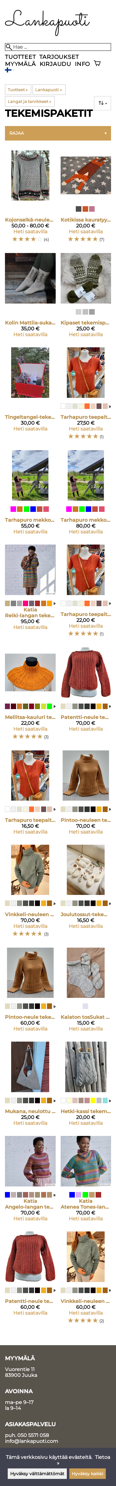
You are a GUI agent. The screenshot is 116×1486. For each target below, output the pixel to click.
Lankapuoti (48, 89)
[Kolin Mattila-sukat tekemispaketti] (30, 297)
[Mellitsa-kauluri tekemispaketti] (30, 696)
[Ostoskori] (97, 63)
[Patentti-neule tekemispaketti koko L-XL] (86, 696)
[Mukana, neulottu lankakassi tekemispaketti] (30, 1086)
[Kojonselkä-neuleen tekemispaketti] (30, 199)
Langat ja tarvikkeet (29, 101)
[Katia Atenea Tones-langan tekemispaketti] (86, 1181)
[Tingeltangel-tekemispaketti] (30, 396)
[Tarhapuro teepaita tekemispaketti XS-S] (30, 795)
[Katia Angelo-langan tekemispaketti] (30, 1181)
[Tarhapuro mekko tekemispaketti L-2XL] (86, 495)
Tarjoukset (59, 56)
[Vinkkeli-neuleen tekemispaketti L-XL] (30, 894)
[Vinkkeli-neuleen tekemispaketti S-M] (86, 1280)
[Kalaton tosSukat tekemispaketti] (86, 992)
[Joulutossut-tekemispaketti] (86, 894)
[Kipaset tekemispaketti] (86, 297)
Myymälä (20, 63)
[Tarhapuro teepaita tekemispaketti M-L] (86, 594)
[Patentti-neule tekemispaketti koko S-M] (30, 1280)
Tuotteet (20, 56)
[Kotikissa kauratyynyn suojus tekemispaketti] (86, 199)
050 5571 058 (33, 1435)
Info (82, 63)
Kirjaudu (55, 63)
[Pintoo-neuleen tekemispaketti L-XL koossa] (86, 795)
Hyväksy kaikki (87, 1473)
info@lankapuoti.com (31, 1441)
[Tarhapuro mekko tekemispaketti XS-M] (30, 495)
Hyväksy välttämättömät (37, 1473)
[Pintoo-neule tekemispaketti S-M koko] (30, 992)
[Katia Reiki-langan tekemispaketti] (30, 594)
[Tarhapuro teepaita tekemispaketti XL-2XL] (86, 396)
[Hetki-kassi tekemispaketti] (86, 1086)
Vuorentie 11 (20, 1369)
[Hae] (58, 47)
